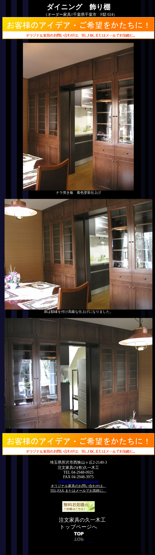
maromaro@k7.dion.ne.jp (78, 481)
